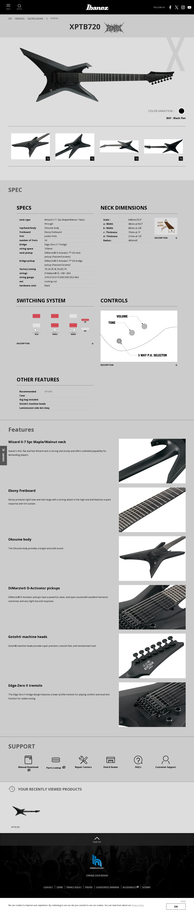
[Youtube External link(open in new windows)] (189, 7)
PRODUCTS (19, 18)
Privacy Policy (138, 905)
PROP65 (88, 887)
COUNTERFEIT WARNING (107, 887)
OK (176, 906)
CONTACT (48, 887)
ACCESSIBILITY (131, 887)
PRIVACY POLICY (74, 887)
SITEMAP (146, 887)
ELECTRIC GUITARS (35, 18)
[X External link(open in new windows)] (176, 7)
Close (183, 901)
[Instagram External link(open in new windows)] (183, 7)
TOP (10, 18)
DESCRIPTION (161, 238)
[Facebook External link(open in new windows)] (170, 7)
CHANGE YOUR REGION (97, 875)
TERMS (59, 887)
